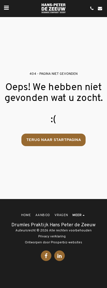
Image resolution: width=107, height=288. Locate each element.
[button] (6, 8)
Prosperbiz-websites (66, 243)
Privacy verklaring (52, 237)
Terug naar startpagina (53, 140)
